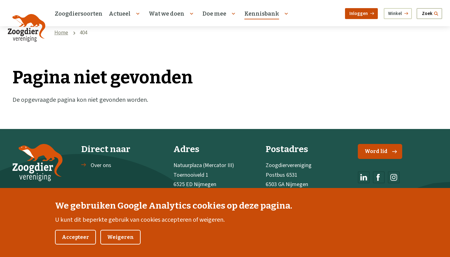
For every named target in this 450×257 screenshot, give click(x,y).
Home (61, 33)
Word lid (381, 151)
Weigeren (120, 243)
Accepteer (75, 243)
